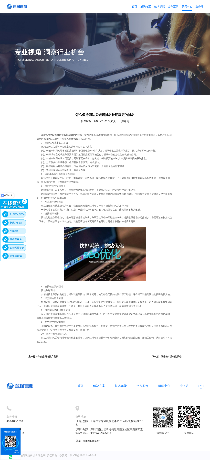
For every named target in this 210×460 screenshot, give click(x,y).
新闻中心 (187, 6)
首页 (134, 6)
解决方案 (145, 6)
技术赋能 (159, 6)
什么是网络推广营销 (48, 356)
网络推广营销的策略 (171, 356)
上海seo (72, 138)
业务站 (199, 6)
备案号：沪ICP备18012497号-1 (77, 455)
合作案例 (173, 6)
